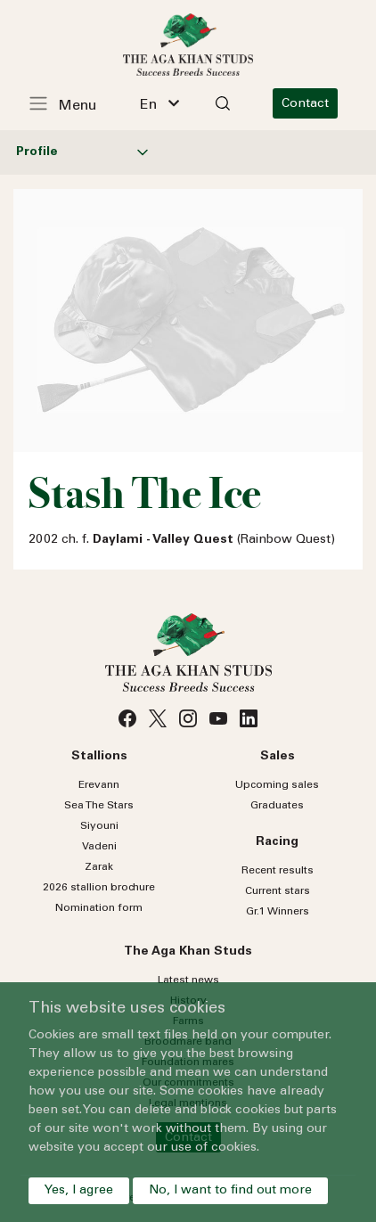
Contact (305, 104)
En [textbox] (148, 105)
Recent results (277, 870)
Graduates (277, 805)
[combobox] (159, 103)
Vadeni (99, 846)
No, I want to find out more (230, 1191)
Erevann (98, 785)
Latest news (188, 980)
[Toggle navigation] (72, 103)
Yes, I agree (79, 1191)
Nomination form (99, 908)
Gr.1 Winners (277, 911)
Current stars (277, 891)
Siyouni (99, 826)
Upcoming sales (277, 785)
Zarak (99, 867)
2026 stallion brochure (99, 887)
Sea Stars (99, 805)
